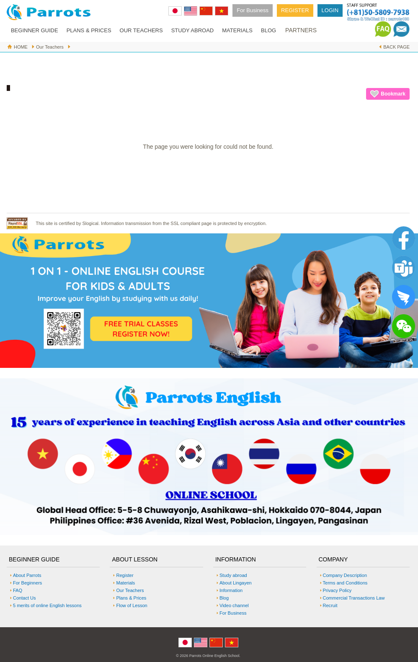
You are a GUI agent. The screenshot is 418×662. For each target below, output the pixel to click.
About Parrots (27, 575)
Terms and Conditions (345, 582)
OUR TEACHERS (141, 30)
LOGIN (330, 10)
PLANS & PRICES (89, 30)
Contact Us (24, 597)
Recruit (330, 605)
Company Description (345, 575)
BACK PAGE (396, 46)
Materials (125, 582)
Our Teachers (50, 46)
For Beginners (27, 582)
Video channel (234, 605)
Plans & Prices (131, 597)
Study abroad (233, 575)
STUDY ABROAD (192, 30)
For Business (252, 10)
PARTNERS (301, 30)
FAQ (17, 590)
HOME (21, 46)
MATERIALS (237, 30)
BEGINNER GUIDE (34, 30)
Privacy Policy (337, 590)
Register (124, 575)
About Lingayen (235, 582)
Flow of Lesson (131, 605)
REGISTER (295, 10)
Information (231, 590)
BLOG (268, 30)
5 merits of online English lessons (47, 605)
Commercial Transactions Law (354, 597)
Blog (224, 597)
